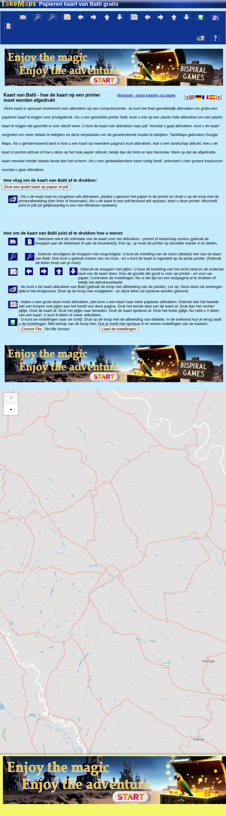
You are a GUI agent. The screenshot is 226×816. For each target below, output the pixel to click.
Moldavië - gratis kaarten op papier (146, 95)
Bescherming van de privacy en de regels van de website (149, 776)
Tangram (164, 769)
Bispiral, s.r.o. (60, 776)
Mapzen (216, 769)
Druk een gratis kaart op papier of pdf (36, 187)
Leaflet (145, 769)
